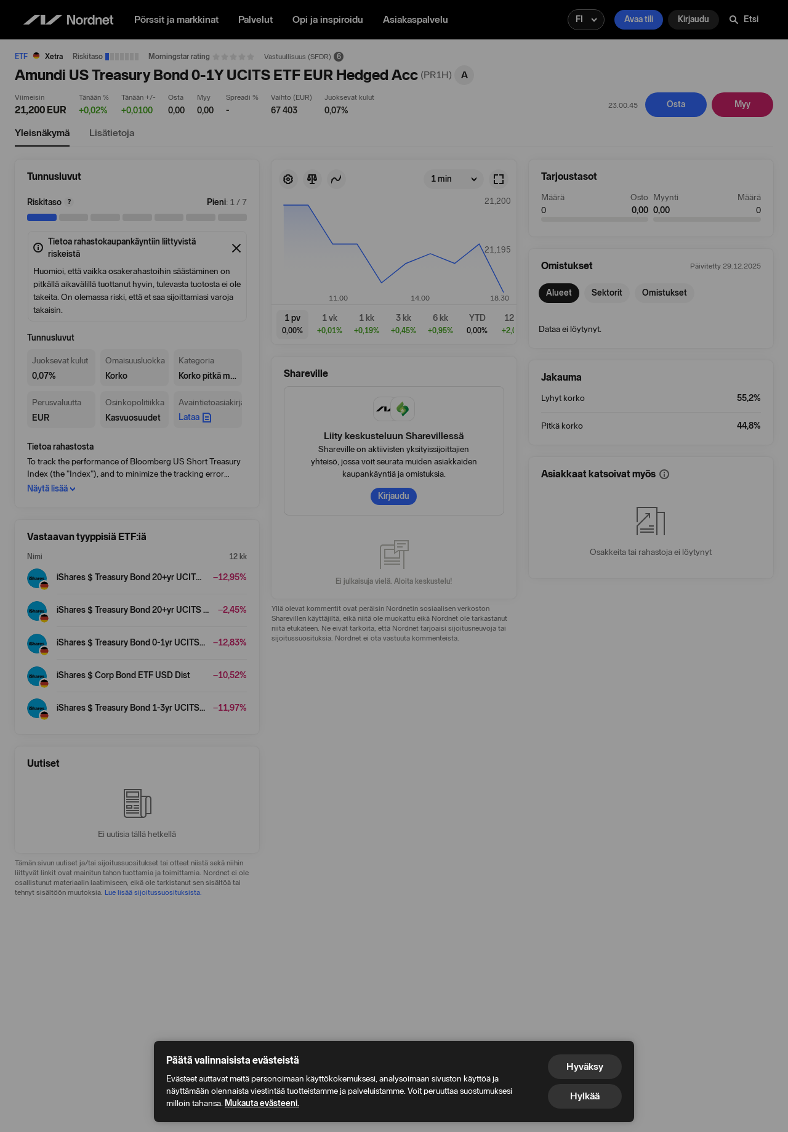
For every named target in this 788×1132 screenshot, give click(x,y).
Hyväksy (584, 1066)
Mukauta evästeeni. (262, 1103)
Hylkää (585, 1096)
